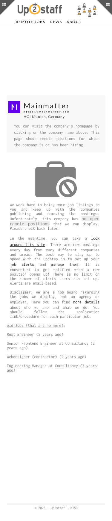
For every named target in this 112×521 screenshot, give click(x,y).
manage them (64, 264)
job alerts (22, 264)
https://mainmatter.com (47, 111)
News (56, 21)
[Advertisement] (56, 61)
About (74, 21)
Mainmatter (47, 105)
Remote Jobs (30, 21)
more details (86, 302)
